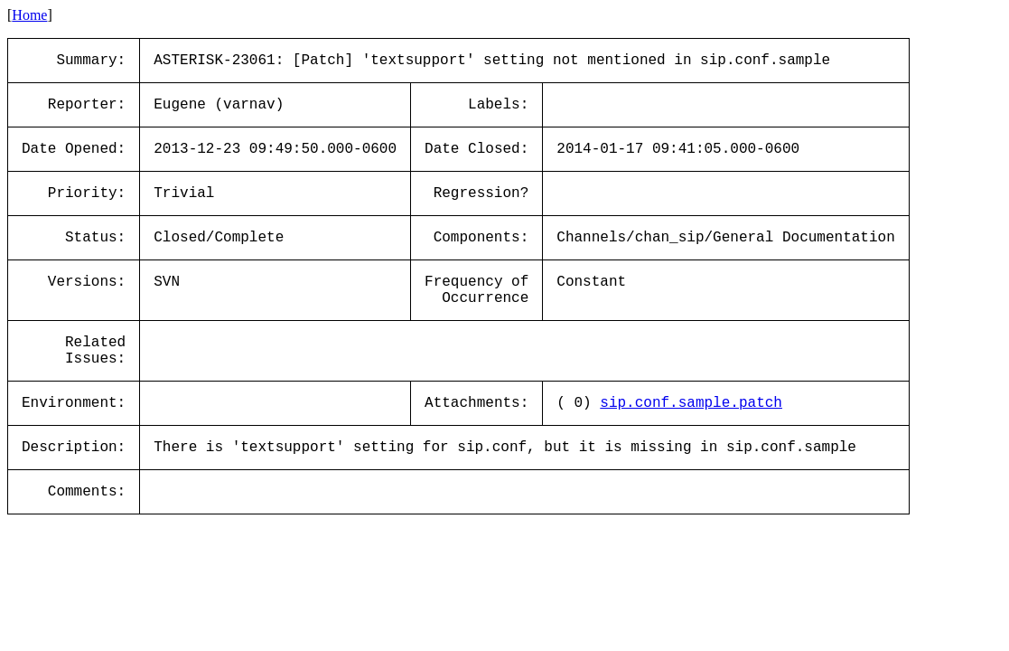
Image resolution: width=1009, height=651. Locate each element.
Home (29, 15)
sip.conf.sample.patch (691, 403)
